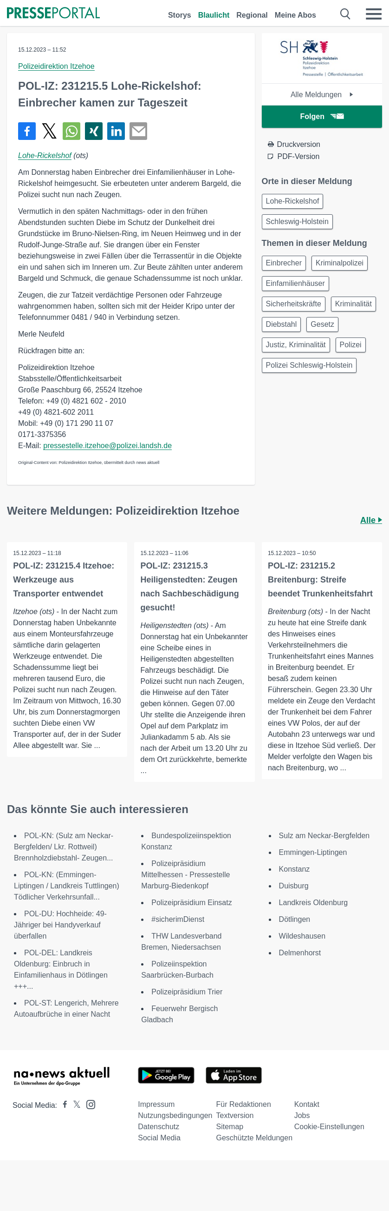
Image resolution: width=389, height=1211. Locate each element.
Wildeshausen (302, 945)
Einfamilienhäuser (295, 283)
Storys (179, 15)
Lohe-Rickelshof (44, 155)
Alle (371, 520)
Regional (252, 15)
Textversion (234, 1124)
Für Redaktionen (243, 1113)
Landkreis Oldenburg (313, 911)
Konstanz (294, 878)
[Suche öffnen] (345, 13)
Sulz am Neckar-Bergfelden (324, 844)
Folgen (322, 116)
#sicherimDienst (177, 928)
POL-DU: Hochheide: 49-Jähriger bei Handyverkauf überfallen (60, 934)
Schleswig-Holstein (297, 221)
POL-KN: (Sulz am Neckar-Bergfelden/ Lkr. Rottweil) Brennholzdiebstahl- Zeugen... (63, 855)
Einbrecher (284, 263)
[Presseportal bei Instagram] (88, 1113)
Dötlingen (295, 928)
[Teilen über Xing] (94, 131)
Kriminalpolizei (339, 263)
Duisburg (294, 895)
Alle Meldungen (322, 95)
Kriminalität (353, 304)
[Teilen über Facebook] (27, 131)
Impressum (156, 1113)
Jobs (302, 1124)
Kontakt (306, 1113)
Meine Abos (295, 15)
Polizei (351, 345)
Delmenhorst (300, 962)
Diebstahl (281, 324)
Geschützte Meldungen (254, 1147)
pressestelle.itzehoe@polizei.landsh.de (107, 446)
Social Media (159, 1147)
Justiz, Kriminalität (296, 345)
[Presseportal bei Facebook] (62, 1114)
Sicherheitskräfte (293, 304)
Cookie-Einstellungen (329, 1135)
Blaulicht (214, 15)
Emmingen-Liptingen (313, 861)
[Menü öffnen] (373, 13)
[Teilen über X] (49, 131)
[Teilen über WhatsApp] (71, 131)
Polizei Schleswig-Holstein (309, 365)
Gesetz (322, 324)
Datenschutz (158, 1135)
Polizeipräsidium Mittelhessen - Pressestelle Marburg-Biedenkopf (185, 883)
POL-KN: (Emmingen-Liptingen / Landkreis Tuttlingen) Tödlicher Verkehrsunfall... (66, 895)
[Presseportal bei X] (74, 1114)
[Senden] (138, 131)
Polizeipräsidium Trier (186, 1001)
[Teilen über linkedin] (116, 131)
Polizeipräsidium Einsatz (191, 911)
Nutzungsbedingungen (175, 1124)
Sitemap (229, 1135)
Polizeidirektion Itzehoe (56, 66)
